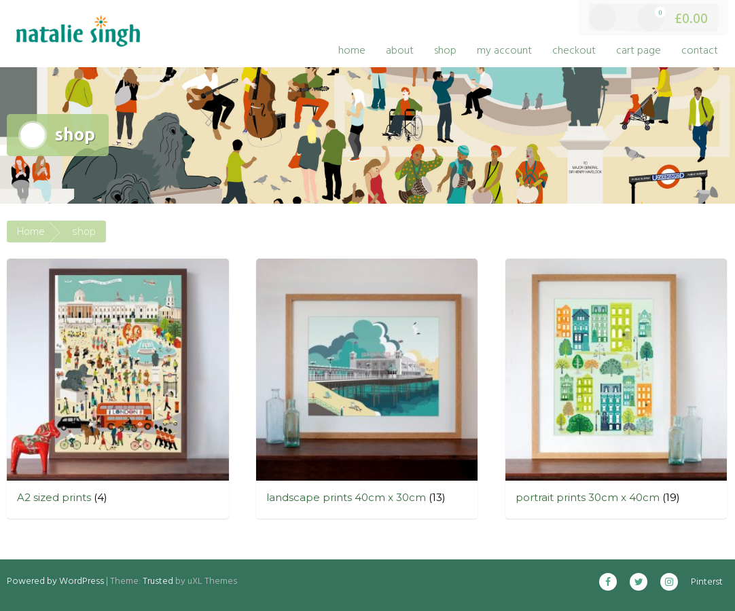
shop (445, 51)
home (351, 51)
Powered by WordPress (55, 581)
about (400, 51)
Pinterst (707, 582)
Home (31, 231)
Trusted (158, 581)
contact (699, 51)
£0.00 (672, 18)
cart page (638, 51)
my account (504, 51)
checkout (574, 51)
